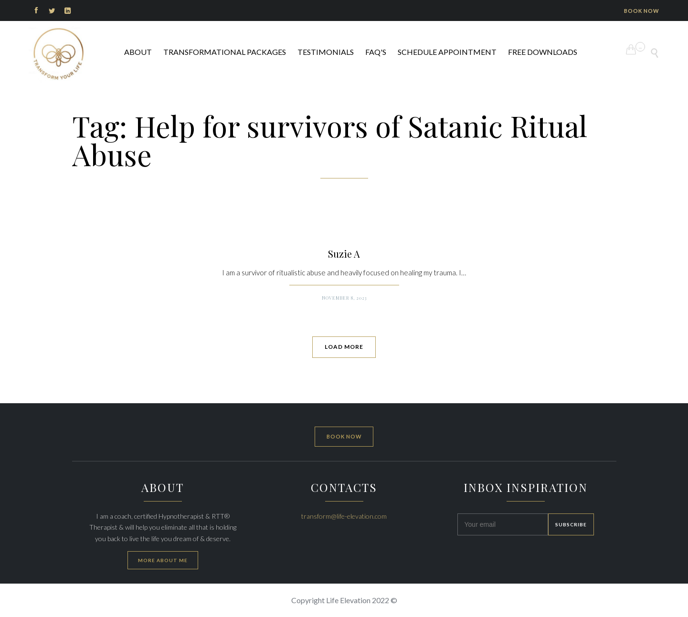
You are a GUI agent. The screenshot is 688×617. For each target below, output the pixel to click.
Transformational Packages (224, 51)
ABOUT (138, 51)
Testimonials (325, 51)
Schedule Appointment (447, 51)
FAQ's (375, 51)
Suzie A (344, 254)
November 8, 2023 (344, 298)
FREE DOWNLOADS (542, 51)
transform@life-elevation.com (344, 516)
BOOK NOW (641, 11)
